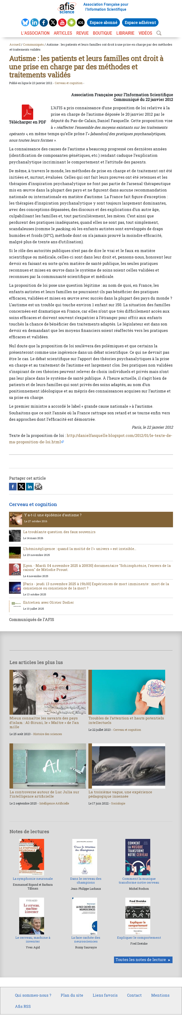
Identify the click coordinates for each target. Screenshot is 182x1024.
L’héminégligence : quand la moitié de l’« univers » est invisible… (79, 548)
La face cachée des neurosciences (85, 939)
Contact (134, 995)
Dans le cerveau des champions (85, 880)
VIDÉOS (145, 33)
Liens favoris (105, 995)
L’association (35, 33)
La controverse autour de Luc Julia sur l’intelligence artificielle (44, 794)
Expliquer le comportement (139, 937)
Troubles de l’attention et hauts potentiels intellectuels (126, 720)
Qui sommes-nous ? (33, 995)
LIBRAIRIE (125, 33)
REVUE (82, 33)
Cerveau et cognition (68, 83)
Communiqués (33, 44)
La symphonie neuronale (33, 878)
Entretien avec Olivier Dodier (48, 602)
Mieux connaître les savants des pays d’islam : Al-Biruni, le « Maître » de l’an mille (44, 722)
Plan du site (72, 995)
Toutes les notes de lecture (141, 959)
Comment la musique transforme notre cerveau (139, 880)
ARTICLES (63, 33)
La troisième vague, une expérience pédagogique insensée (120, 794)
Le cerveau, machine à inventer (32, 939)
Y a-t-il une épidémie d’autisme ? (53, 515)
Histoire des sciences (47, 734)
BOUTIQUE (102, 33)
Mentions (160, 995)
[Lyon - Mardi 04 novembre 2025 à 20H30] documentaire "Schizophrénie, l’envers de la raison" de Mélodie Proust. (97, 567)
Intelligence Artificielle (54, 803)
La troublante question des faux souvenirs (59, 532)
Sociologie (118, 803)
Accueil (14, 44)
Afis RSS (23, 1006)
